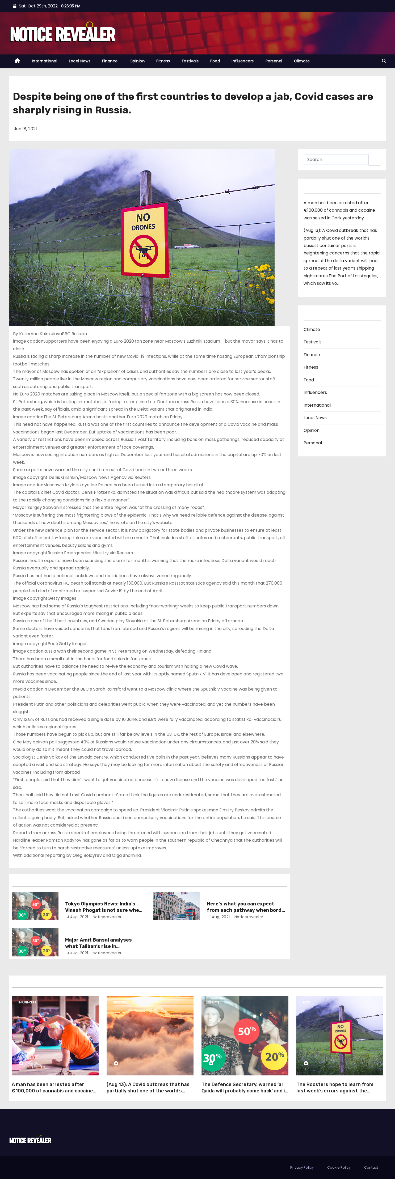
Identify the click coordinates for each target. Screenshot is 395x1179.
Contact (371, 1167)
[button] (384, 61)
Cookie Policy (339, 1167)
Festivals (190, 61)
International (44, 61)
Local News (79, 61)
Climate (302, 61)
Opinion (137, 61)
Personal (274, 61)
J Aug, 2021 (77, 917)
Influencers (243, 61)
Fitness (163, 61)
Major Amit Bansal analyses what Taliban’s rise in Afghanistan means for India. (101, 946)
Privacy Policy (302, 1167)
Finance (110, 61)
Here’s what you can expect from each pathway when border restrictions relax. (247, 910)
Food (215, 61)
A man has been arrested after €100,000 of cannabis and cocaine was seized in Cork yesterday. (339, 210)
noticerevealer (106, 917)
